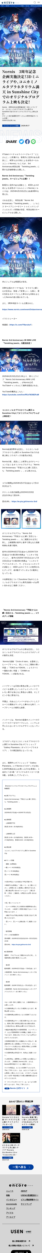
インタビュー (11, 1200)
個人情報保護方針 (19, 1241)
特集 (8, 1195)
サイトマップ (26, 1204)
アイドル (9, 1213)
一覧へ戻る (19, 1167)
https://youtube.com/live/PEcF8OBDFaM (20, 395)
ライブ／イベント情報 (17, 6)
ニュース (9, 1191)
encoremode (11, 1204)
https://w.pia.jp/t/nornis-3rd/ (24, 501)
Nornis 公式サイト (17, 1088)
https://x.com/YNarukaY (20, 325)
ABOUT (24, 1191)
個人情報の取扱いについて (19, 1246)
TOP (2, 6)
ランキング (10, 1208)
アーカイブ (10, 1217)
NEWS (7, 6)
